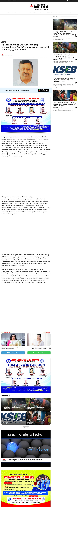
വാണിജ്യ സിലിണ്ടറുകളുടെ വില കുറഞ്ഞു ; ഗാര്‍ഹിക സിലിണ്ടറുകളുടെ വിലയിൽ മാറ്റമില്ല (37, 407)
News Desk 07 (55, 36)
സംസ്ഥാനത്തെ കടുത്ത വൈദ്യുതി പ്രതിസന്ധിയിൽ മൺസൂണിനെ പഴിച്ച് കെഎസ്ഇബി (12, 421)
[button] (70, 13)
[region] (26, 28)
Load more (26, 427)
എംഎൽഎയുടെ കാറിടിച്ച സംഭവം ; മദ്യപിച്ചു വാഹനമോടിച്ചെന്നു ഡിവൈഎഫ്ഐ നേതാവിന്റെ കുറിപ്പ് (13, 407)
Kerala (3, 42)
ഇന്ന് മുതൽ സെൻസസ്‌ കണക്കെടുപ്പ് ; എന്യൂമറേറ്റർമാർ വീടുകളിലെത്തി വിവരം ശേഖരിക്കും (37, 421)
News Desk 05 (4, 423)
